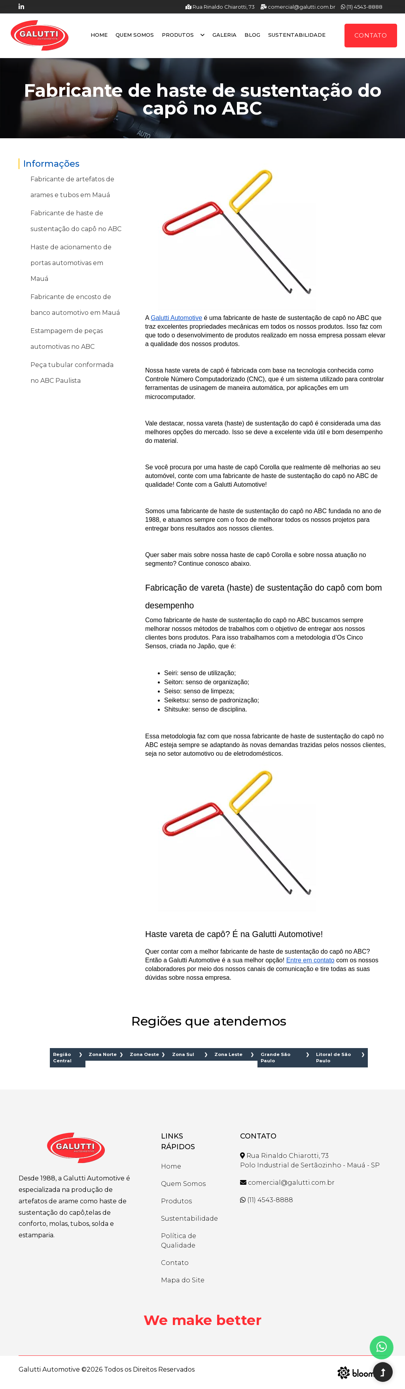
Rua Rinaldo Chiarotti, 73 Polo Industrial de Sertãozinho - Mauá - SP (310, 1160)
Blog (252, 35)
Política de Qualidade (178, 1240)
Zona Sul (183, 1054)
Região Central (62, 1058)
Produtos (183, 35)
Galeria (224, 35)
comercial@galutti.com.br (297, 7)
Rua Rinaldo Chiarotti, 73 (220, 7)
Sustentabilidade (297, 35)
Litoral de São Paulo (333, 1058)
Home (99, 35)
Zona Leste (228, 1054)
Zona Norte (103, 1054)
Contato (370, 35)
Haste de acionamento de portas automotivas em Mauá (71, 262)
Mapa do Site (182, 1280)
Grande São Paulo (275, 1058)
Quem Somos (134, 35)
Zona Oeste (144, 1054)
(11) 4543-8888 (361, 7)
